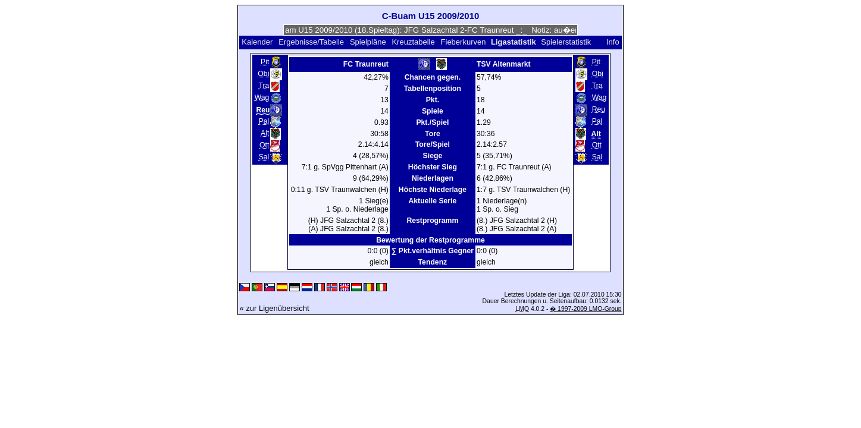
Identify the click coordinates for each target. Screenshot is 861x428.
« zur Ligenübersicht (274, 308)
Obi (263, 74)
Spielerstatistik (567, 41)
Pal (264, 121)
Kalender (257, 41)
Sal (264, 157)
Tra (263, 85)
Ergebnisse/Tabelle (311, 41)
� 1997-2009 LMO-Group (585, 309)
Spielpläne (368, 41)
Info (612, 41)
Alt (265, 133)
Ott (264, 145)
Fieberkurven (463, 41)
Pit (265, 62)
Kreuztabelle (413, 41)
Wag (262, 97)
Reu (598, 109)
